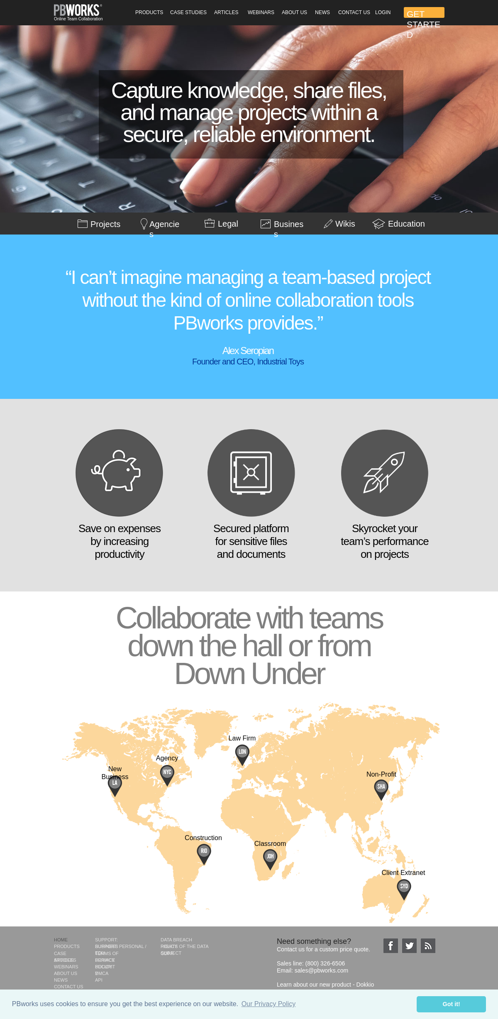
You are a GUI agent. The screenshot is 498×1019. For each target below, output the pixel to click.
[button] (149, 12)
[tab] (97, 224)
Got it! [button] (451, 1004)
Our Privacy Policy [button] (269, 1003)
